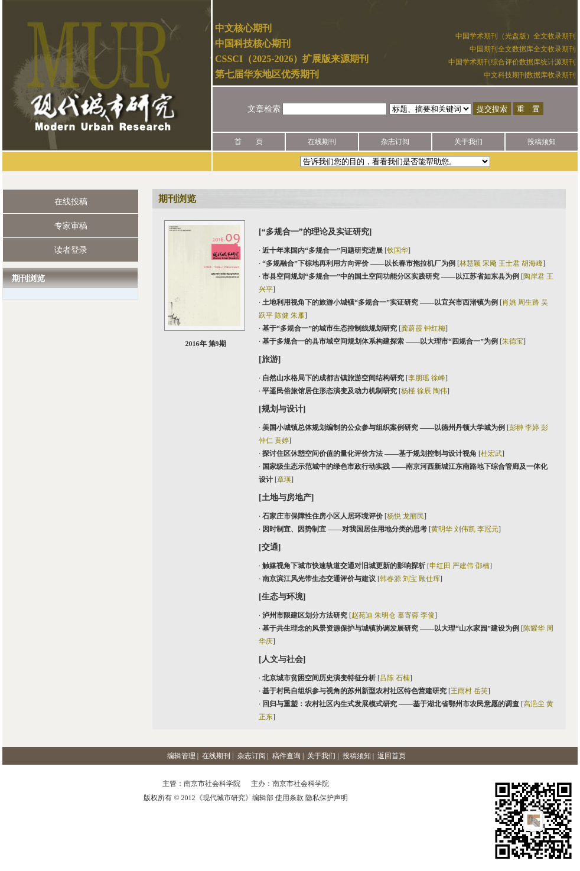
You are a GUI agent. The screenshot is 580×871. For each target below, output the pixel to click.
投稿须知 (541, 142)
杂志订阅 (395, 142)
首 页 (248, 142)
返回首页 (391, 756)
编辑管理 (181, 756)
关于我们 (468, 142)
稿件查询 (286, 756)
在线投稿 (70, 201)
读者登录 (70, 250)
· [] (334, 250)
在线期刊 (322, 142)
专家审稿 (70, 225)
